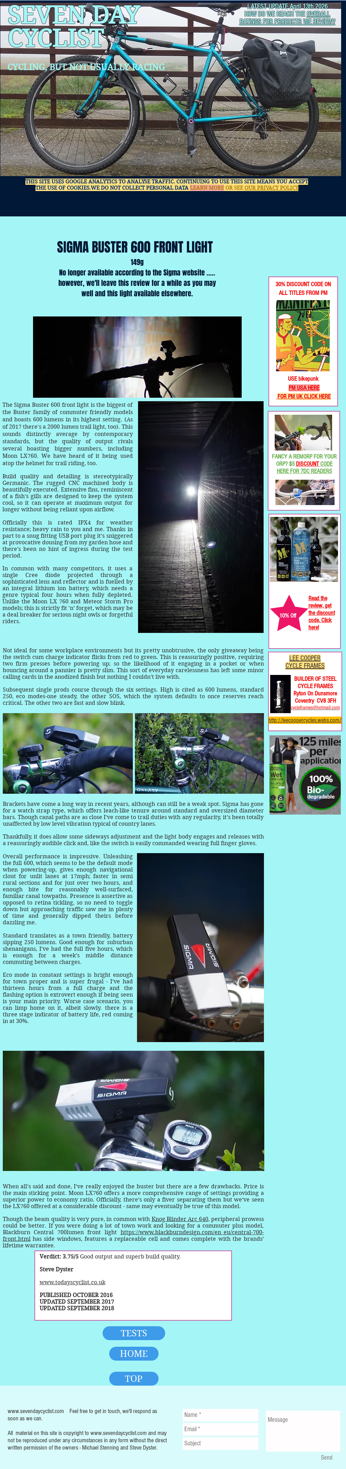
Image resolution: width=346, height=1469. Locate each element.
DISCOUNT (307, 464)
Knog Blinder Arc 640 (180, 1219)
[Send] (327, 1458)
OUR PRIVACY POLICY (271, 188)
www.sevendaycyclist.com (36, 1411)
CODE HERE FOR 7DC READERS (305, 467)
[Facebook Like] (291, 253)
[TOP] (134, 1379)
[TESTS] (134, 1333)
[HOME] (134, 1354)
